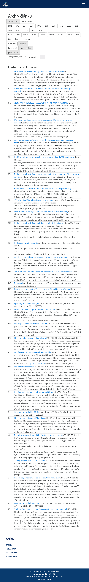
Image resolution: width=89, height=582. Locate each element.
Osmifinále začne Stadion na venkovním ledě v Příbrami (34, 392)
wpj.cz (40, 577)
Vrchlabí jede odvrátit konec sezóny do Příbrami (31, 324)
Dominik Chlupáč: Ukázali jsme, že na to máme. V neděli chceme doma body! (41, 211)
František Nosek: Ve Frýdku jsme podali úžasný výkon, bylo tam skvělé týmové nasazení (44, 157)
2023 (18, 30)
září (77, 35)
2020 (69, 26)
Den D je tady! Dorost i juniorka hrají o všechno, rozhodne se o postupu (39, 71)
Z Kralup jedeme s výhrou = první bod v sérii (29, 460)
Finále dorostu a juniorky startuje (26, 243)
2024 (25, 30)
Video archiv (11, 553)
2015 (31, 26)
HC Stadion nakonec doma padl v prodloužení (30, 338)
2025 (33, 30)
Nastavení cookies (44, 579)
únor (17, 35)
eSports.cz (58, 577)
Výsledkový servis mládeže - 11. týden (27, 303)
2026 (41, 30)
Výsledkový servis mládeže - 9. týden (27, 503)
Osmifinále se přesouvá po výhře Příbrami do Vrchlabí (33, 352)
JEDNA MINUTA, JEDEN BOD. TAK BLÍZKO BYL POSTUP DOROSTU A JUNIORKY (41, 103)
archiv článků (13, 21)
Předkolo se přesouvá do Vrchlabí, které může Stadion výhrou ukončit (38, 435)
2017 (46, 26)
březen (25, 35)
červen (51, 35)
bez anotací (12, 48)
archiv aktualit (27, 21)
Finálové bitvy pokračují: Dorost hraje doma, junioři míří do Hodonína (38, 223)
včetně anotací (26, 48)
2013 (17, 26)
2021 (76, 26)
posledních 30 (13, 52)
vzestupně (12, 43)
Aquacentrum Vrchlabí (37, 363)
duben (34, 35)
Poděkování (18, 283)
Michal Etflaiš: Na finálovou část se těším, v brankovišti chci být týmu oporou (41, 257)
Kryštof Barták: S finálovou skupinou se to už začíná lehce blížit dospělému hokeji (42, 188)
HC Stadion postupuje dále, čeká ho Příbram (29, 418)
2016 (39, 26)
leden (10, 35)
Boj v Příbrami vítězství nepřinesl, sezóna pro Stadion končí (35, 309)
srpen (70, 35)
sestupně (22, 43)
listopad (18, 39)
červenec (61, 35)
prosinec (28, 39)
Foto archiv (11, 549)
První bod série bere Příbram (24, 366)
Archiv (9, 545)
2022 (10, 30)
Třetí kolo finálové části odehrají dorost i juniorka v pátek (34, 200)
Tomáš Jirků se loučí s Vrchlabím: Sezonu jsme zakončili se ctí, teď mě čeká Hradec (43, 271)
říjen (9, 39)
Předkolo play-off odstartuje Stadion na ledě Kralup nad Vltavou (37, 478)
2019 (61, 26)
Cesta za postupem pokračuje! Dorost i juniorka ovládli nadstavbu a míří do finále (42, 289)
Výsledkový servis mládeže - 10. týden (27, 412)
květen (43, 35)
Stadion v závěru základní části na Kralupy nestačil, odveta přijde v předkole (40, 509)
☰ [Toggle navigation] (83, 3)
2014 (24, 26)
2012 (10, 26)
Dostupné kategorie (15, 57)
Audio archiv (11, 556)
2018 (54, 26)
